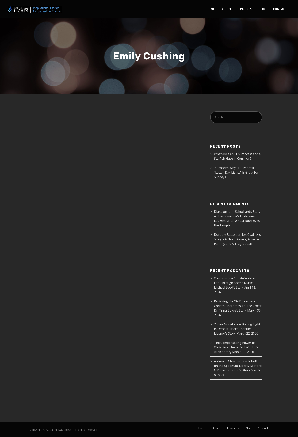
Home (210, 9)
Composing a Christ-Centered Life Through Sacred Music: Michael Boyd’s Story (235, 282)
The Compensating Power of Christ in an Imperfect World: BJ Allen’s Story (236, 347)
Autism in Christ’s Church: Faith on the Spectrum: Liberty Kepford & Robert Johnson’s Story (238, 365)
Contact (280, 9)
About (227, 9)
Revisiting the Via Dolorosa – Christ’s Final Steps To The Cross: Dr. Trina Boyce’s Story (238, 305)
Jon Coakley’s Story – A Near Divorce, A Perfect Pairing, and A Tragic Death (237, 239)
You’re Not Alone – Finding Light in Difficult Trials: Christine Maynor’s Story (237, 328)
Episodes (245, 9)
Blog (262, 9)
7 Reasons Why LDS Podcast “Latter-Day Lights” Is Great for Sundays (236, 172)
